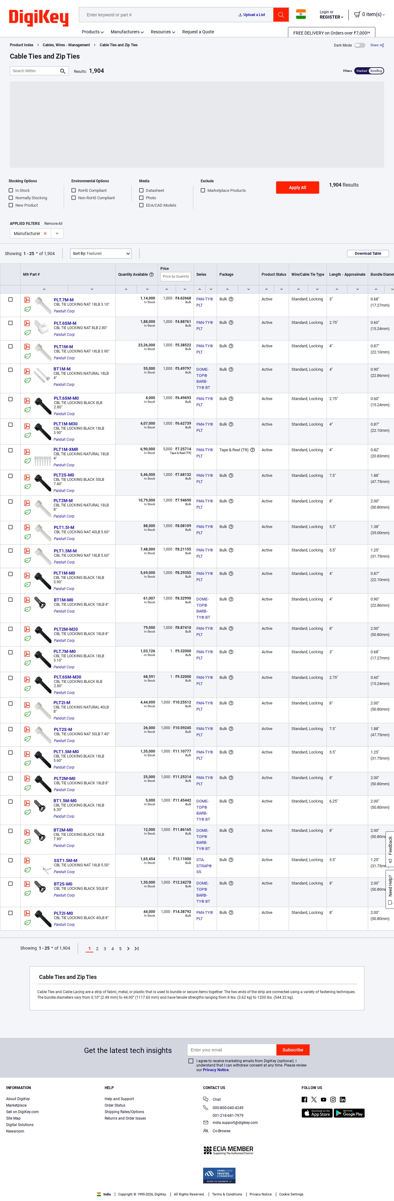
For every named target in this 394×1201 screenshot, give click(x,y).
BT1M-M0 (63, 599)
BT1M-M (62, 368)
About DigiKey (18, 1099)
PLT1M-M (63, 346)
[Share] (377, 45)
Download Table (368, 253)
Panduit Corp (64, 311)
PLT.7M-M (64, 299)
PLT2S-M (63, 729)
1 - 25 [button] (28, 253)
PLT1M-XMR (66, 449)
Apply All (297, 187)
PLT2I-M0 (63, 913)
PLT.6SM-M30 (67, 677)
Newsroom (15, 1131)
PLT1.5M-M (65, 550)
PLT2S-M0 (64, 475)
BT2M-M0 (63, 829)
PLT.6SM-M (65, 323)
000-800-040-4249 (223, 1108)
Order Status (115, 1105)
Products (90, 31)
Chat (212, 1100)
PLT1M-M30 (66, 423)
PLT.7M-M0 (65, 651)
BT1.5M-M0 (65, 800)
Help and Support (119, 1099)
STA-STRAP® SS (204, 865)
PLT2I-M (62, 702)
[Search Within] (34, 71)
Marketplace (16, 1105)
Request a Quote (198, 31)
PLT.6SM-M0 (66, 398)
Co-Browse (216, 1131)
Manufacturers (125, 31)
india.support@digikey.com (230, 1123)
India (104, 1194)
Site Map (13, 1118)
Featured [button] (87, 253)
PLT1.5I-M (64, 527)
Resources (161, 31)
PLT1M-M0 (64, 573)
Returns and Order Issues (125, 1118)
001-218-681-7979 (223, 1115)
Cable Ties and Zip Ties (119, 45)
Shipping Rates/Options (124, 1112)
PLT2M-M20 (66, 629)
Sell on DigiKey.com (22, 1112)
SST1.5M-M (65, 860)
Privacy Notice (216, 1069)
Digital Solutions (20, 1125)
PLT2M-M (63, 500)
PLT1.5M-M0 (66, 751)
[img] (38, 18)
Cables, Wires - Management (66, 45)
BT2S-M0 (63, 883)
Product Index (21, 45)
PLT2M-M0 (64, 778)
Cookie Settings (291, 1194)
